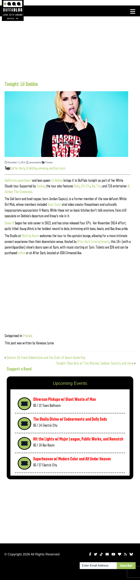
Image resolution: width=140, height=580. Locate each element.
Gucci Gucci (54, 205)
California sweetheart (18, 180)
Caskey (41, 186)
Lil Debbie (57, 180)
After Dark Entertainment (93, 242)
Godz (77, 186)
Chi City (85, 186)
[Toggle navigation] (133, 11)
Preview (47, 162)
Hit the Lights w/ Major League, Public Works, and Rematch (78, 439)
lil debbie (31, 168)
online (21, 253)
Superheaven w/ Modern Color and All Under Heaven (72, 459)
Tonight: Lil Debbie (21, 84)
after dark (18, 168)
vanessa (43, 168)
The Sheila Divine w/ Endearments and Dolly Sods (70, 419)
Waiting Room (30, 236)
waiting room (57, 168)
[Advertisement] (68, 48)
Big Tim (96, 186)
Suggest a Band (19, 369)
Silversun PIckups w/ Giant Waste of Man (64, 399)
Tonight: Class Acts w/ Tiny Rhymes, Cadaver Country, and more (94, 363)
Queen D (9, 223)
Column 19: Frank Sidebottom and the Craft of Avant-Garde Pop (46, 358)
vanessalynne (33, 162)
